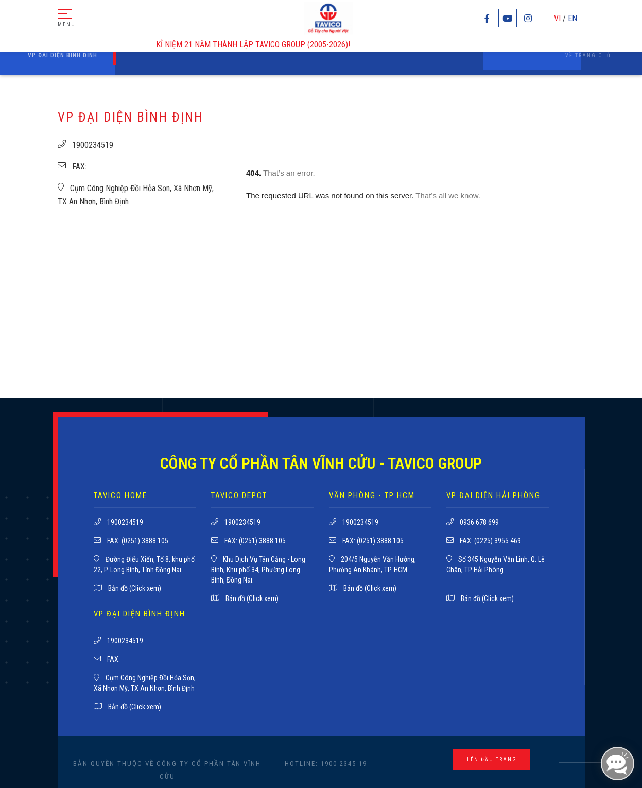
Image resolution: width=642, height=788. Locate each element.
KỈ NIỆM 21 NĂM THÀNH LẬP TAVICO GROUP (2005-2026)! (259, 44)
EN (572, 18)
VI (557, 18)
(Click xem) (145, 588)
